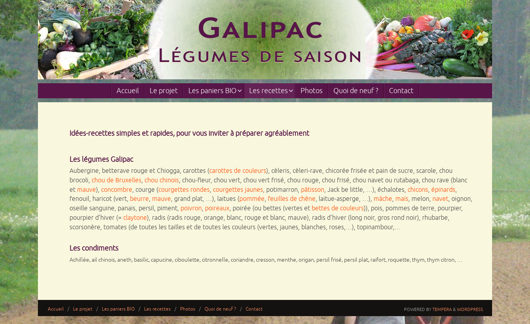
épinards (443, 190)
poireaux (217, 208)
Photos (187, 309)
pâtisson (312, 190)
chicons (418, 190)
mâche (383, 199)
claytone (135, 218)
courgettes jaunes (238, 190)
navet (440, 199)
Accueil (56, 309)
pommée (252, 199)
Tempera (442, 309)
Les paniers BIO (118, 309)
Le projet (82, 309)
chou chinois (162, 180)
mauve (86, 190)
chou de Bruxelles (116, 180)
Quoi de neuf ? (220, 309)
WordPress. (470, 309)
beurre (139, 199)
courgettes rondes (184, 190)
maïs (401, 199)
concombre (116, 190)
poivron (191, 208)
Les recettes (157, 309)
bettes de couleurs (338, 208)
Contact (254, 309)
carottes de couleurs (237, 171)
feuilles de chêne (292, 199)
